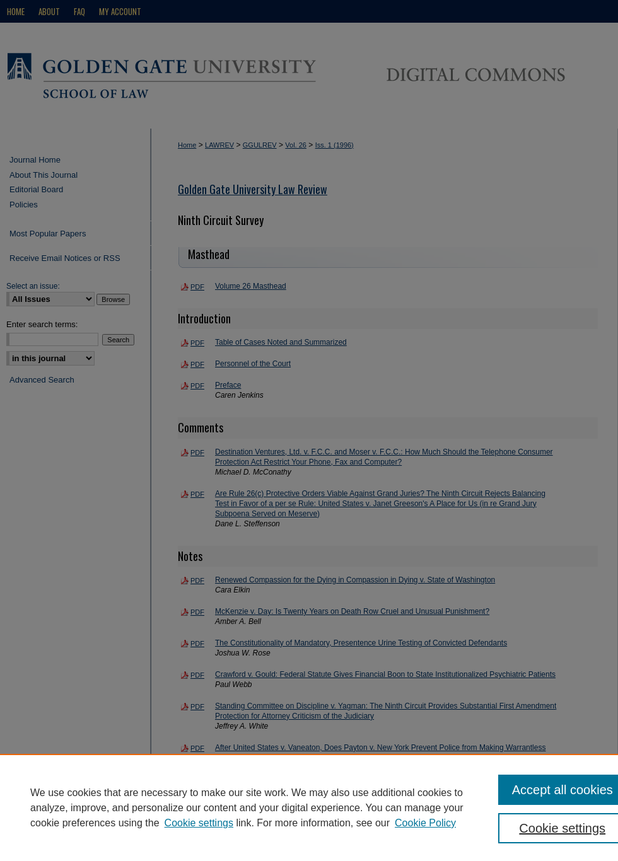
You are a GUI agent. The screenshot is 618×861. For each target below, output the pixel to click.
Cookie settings (199, 823)
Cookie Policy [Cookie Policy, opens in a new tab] (425, 823)
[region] (309, 807)
